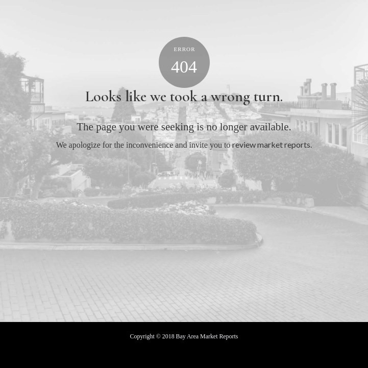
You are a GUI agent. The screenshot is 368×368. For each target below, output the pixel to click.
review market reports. (272, 144)
